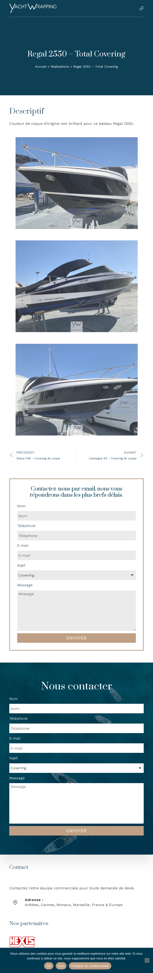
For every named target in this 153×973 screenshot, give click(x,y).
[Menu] (141, 8)
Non (61, 966)
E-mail (22, 545)
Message (25, 585)
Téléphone (26, 526)
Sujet (21, 565)
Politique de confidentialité (90, 966)
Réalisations (60, 66)
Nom (21, 506)
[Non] (147, 960)
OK (48, 966)
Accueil (40, 66)
